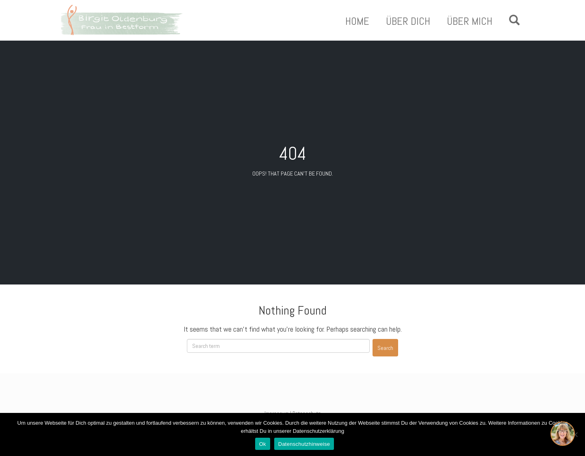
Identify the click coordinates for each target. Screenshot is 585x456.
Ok (262, 444)
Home (357, 21)
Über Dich (408, 21)
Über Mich (469, 21)
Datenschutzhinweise (304, 444)
